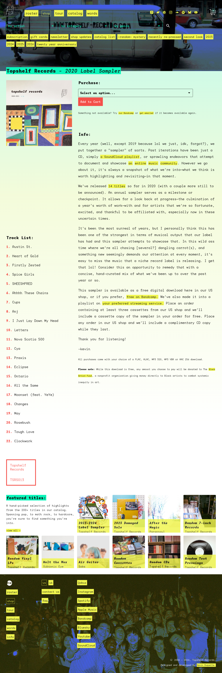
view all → (14, 528)
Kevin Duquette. (205, 663)
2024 (10, 45)
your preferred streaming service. (136, 295)
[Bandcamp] (158, 12)
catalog (76, 13)
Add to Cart (162, 94)
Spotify (85, 598)
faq (45, 598)
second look (193, 37)
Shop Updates (81, 37)
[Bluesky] (189, 12)
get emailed (149, 105)
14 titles (118, 178)
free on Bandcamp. (144, 289)
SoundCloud (88, 643)
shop (47, 13)
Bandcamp (86, 616)
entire (157, 155)
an (147, 155)
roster (31, 13)
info (11, 635)
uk (52, 580)
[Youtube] (196, 12)
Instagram (87, 589)
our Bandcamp (127, 105)
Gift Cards (39, 37)
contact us (52, 589)
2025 (20, 45)
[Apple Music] (152, 12)
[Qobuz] (164, 12)
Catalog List (105, 37)
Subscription (17, 37)
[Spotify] (183, 12)
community (188, 155)
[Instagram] (171, 12)
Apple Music (89, 607)
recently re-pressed (164, 37)
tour (60, 13)
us (45, 580)
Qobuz (83, 580)
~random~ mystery (131, 37)
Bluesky (85, 625)
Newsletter (59, 37)
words (93, 13)
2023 (209, 37)
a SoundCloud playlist (122, 149)
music (171, 155)
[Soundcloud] (177, 12)
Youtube (85, 634)
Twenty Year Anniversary (56, 45)
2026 (30, 45)
